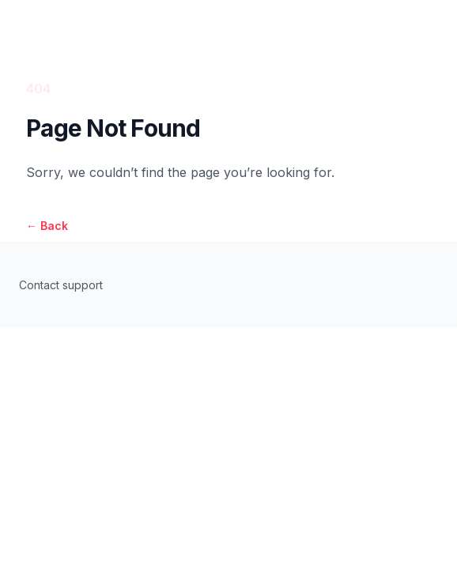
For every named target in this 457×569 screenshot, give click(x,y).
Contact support (61, 285)
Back (47, 225)
